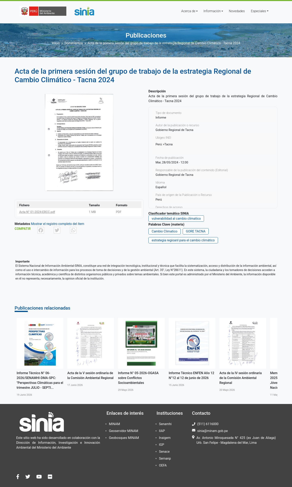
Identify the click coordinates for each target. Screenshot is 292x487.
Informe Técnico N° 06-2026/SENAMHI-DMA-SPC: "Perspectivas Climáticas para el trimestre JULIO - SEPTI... (40, 380)
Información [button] (212, 11)
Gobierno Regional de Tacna (174, 175)
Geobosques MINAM (124, 438)
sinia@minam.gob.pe (212, 431)
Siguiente (283, 357)
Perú (159, 144)
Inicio (56, 43)
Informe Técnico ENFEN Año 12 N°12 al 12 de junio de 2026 (191, 375)
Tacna (168, 144)
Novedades (237, 11)
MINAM (114, 424)
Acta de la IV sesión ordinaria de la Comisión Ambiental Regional (240, 378)
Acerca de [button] (188, 11)
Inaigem (165, 438)
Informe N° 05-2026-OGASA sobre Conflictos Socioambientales (138, 378)
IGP (161, 445)
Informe (161, 117)
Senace (164, 452)
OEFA (163, 465)
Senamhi (165, 424)
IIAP (162, 431)
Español (161, 187)
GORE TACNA (195, 231)
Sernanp (165, 458)
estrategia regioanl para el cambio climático (183, 240)
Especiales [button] (258, 11)
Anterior (8, 357)
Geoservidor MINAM (123, 431)
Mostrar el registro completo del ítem (57, 224)
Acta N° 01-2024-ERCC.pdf (37, 212)
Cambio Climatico (164, 231)
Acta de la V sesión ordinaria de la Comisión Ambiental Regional (90, 375)
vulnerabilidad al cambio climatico (176, 218)
